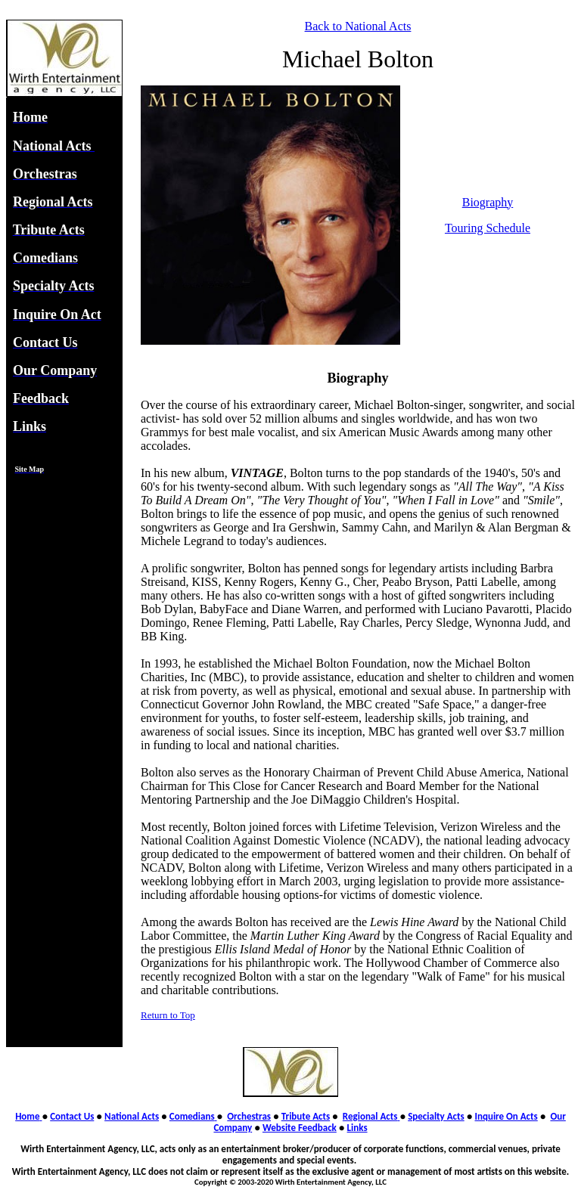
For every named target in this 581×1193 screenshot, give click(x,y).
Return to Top (168, 1015)
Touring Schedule (487, 228)
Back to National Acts (358, 26)
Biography (488, 202)
